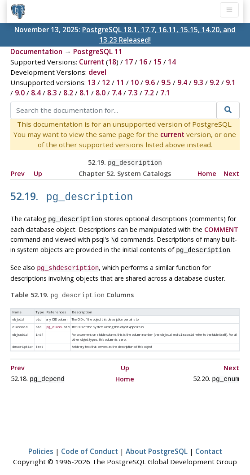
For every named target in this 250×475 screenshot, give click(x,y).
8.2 (68, 92)
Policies (40, 441)
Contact (208, 441)
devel (97, 72)
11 (120, 82)
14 (172, 61)
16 (143, 61)
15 (158, 61)
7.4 (117, 92)
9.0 (20, 92)
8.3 (52, 92)
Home (206, 172)
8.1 (84, 92)
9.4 (182, 82)
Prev (18, 172)
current (172, 134)
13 (92, 82)
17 (129, 61)
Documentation (36, 51)
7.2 (149, 92)
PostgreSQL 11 (98, 51)
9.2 (214, 82)
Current (91, 61)
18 (112, 61)
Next (231, 172)
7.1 (165, 92)
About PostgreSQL (157, 441)
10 (135, 82)
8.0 (100, 92)
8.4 (36, 92)
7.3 (133, 92)
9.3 (198, 82)
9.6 (150, 82)
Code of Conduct (89, 441)
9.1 (231, 82)
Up (38, 172)
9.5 (166, 82)
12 (106, 82)
